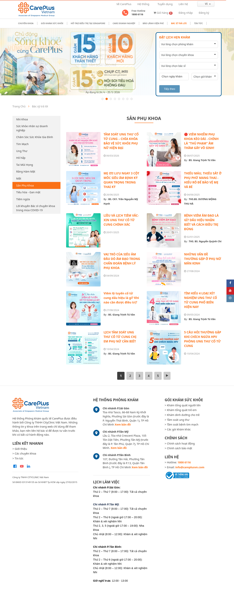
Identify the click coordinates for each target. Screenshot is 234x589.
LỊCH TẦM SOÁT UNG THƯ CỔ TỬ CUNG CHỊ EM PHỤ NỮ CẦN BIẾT (120, 336)
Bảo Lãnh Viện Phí (153, 23)
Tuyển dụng (165, 4)
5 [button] (119, 99)
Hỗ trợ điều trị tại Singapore (88, 23)
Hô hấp (20, 158)
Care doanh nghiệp (124, 23)
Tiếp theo (169, 88)
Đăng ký (204, 13)
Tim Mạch (22, 144)
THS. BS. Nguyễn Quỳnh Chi (205, 241)
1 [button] (102, 99)
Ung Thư (21, 151)
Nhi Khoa (22, 119)
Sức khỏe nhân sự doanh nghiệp (32, 128)
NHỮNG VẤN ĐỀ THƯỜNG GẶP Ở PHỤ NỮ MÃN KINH (202, 258)
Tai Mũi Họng (24, 165)
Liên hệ (183, 4)
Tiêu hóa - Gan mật (28, 192)
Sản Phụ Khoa (25, 185)
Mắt (18, 178)
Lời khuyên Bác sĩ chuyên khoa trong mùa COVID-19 (35, 208)
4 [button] (115, 99)
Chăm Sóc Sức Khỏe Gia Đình (34, 137)
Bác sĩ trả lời (179, 23)
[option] (117, 61)
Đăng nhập (186, 13)
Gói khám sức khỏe (52, 23)
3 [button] (111, 99)
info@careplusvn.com (189, 467)
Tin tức (198, 23)
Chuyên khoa (26, 23)
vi (203, 4)
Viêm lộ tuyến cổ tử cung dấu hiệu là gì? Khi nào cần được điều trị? (121, 297)
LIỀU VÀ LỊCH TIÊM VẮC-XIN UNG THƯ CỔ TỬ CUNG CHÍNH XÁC (121, 220)
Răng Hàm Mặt (25, 171)
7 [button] (127, 99)
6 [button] (123, 99)
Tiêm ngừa (23, 199)
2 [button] (107, 99)
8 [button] (131, 99)
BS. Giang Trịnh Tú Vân (202, 160)
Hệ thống (143, 4)
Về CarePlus (123, 4)
